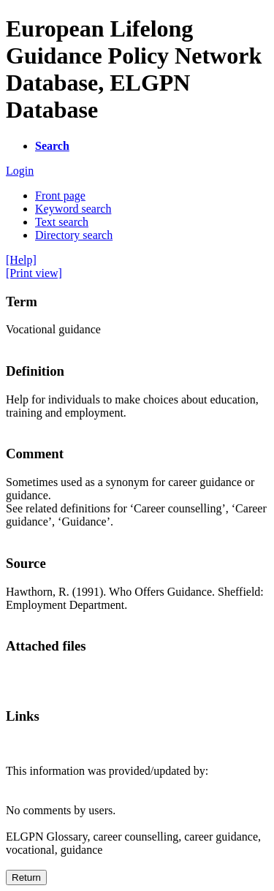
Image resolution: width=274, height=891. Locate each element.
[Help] (21, 260)
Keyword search (73, 208)
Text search (61, 222)
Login (20, 170)
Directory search (74, 235)
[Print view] (34, 273)
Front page (60, 195)
